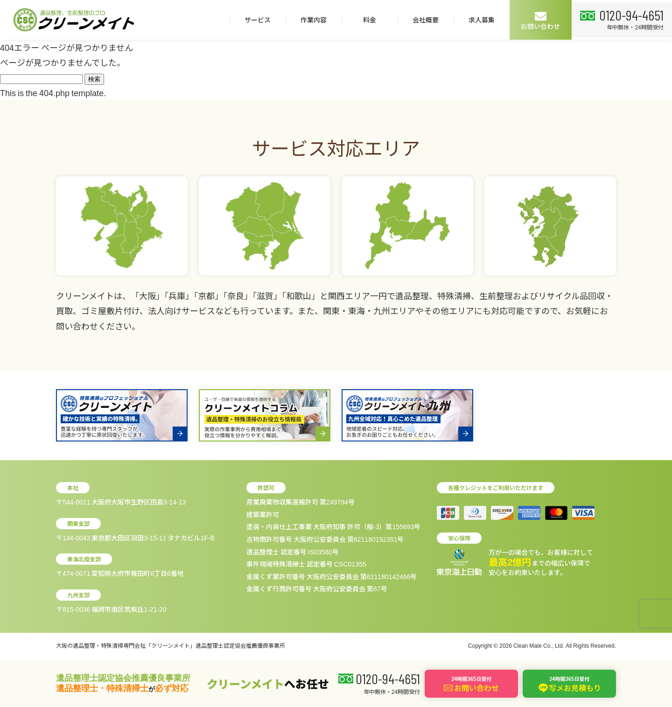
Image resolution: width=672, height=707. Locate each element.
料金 (365, 19)
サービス (253, 19)
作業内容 (309, 19)
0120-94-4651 (629, 14)
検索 (94, 79)
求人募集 (477, 19)
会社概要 (421, 19)
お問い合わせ (536, 20)
